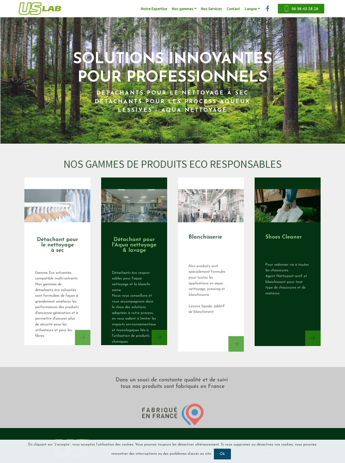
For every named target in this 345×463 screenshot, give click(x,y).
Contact (233, 9)
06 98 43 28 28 (301, 9)
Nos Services (211, 9)
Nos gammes (182, 9)
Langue (251, 9)
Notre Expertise (154, 9)
